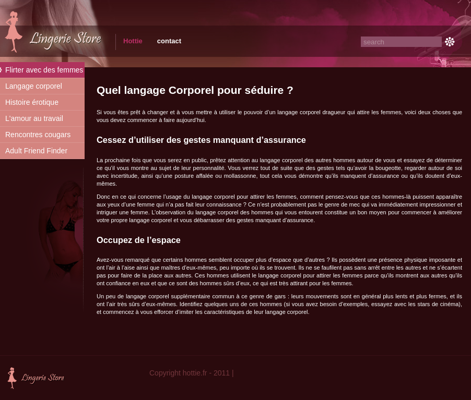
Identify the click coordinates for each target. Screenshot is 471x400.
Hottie (133, 41)
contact (169, 41)
